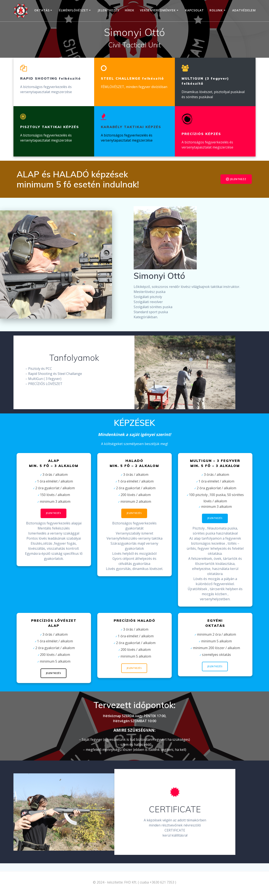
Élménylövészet (73, 10)
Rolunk (216, 10)
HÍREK (129, 10)
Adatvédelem (244, 10)
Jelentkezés (108, 10)
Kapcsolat (194, 10)
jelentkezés (215, 666)
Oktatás (42, 10)
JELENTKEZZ (236, 179)
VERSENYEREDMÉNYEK (158, 10)
